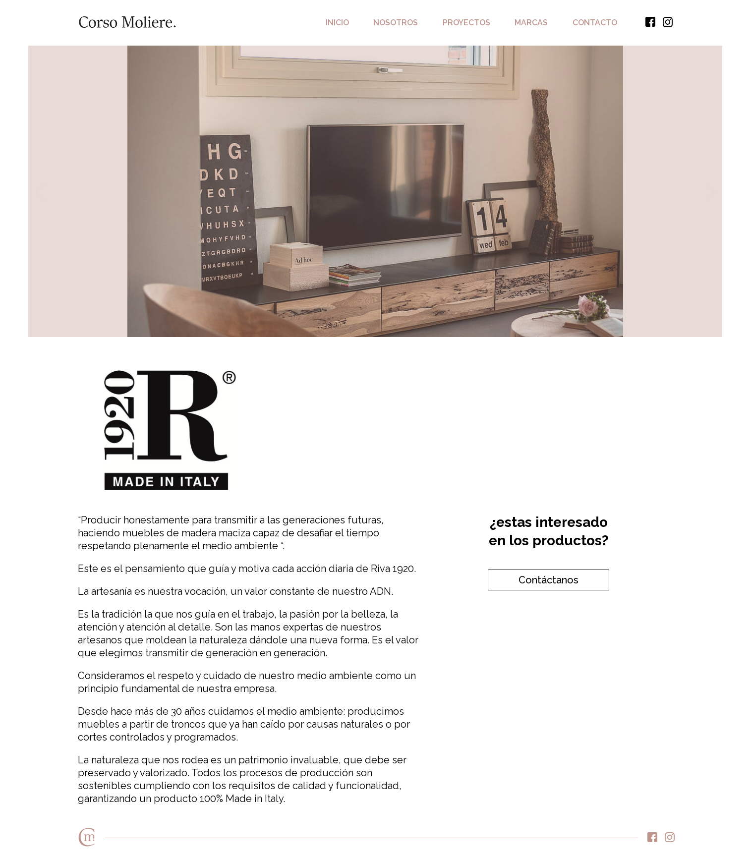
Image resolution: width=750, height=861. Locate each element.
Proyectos (466, 22)
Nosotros (395, 22)
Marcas (531, 22)
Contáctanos (548, 580)
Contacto (595, 22)
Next (710, 191)
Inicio (337, 22)
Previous (41, 191)
